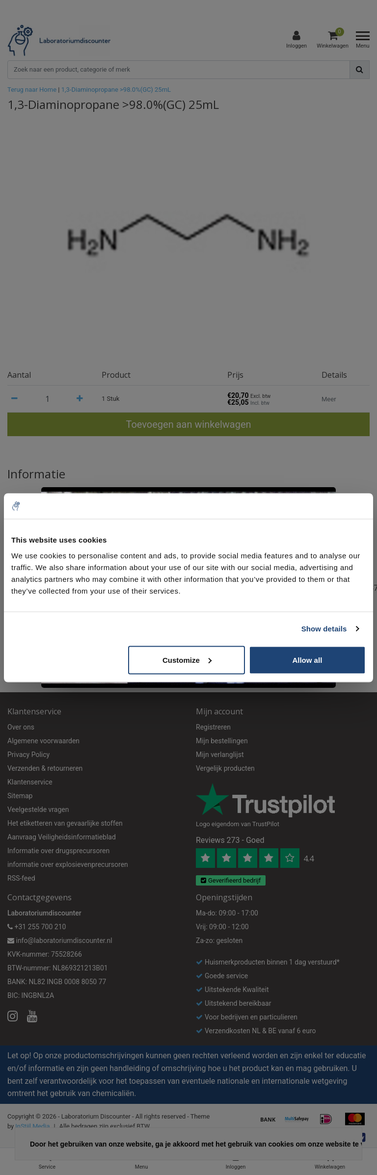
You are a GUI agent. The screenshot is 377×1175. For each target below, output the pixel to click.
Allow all (307, 659)
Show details (324, 629)
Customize (187, 659)
